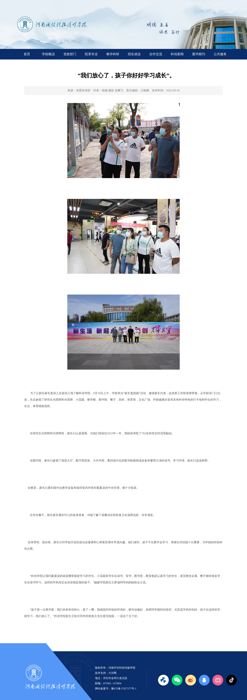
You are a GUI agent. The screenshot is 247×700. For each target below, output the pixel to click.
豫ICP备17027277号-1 (123, 688)
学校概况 (48, 54)
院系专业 (91, 54)
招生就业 (134, 54)
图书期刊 (198, 54)
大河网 (112, 673)
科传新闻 (177, 54)
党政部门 (69, 54)
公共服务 (220, 54)
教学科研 (112, 54)
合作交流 (155, 54)
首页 (27, 54)
